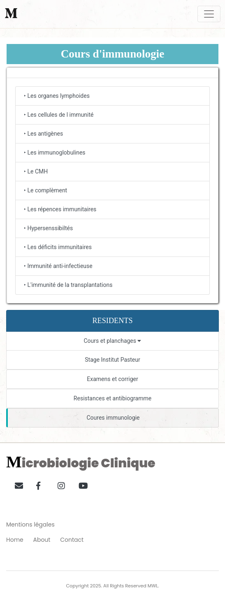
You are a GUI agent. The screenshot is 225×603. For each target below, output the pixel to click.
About (42, 540)
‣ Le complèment (45, 190)
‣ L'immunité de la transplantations (68, 285)
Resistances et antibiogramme (112, 398)
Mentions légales (30, 524)
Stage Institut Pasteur (112, 359)
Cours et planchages (112, 340)
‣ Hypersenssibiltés (48, 228)
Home (14, 540)
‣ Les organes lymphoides (57, 95)
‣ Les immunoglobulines (55, 152)
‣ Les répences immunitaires (60, 209)
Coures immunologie (112, 417)
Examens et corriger (112, 379)
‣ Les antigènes (43, 133)
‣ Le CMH (36, 171)
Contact (72, 540)
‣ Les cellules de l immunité (58, 114)
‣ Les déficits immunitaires (58, 247)
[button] (16, 484)
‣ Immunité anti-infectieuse (58, 266)
